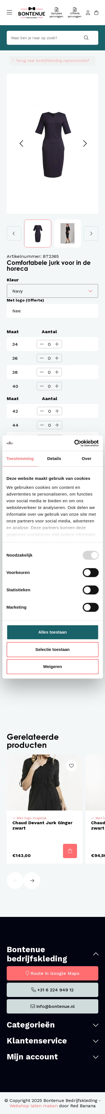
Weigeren (52, 666)
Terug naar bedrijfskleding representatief (52, 60)
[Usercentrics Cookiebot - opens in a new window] (75, 443)
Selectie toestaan (52, 649)
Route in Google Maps (55, 973)
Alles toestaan (52, 632)
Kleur (13, 279)
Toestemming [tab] (20, 458)
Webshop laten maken (34, 1105)
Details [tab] (54, 458)
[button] (21, 144)
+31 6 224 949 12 (55, 989)
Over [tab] (87, 458)
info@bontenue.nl (55, 1006)
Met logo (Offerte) (25, 300)
